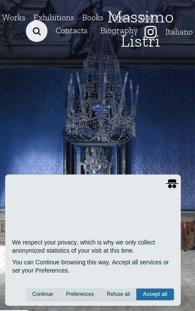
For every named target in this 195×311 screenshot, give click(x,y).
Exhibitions (54, 17)
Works (13, 17)
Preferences (80, 294)
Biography (119, 30)
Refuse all (118, 294)
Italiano (179, 32)
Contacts (72, 30)
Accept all (155, 294)
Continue (42, 294)
